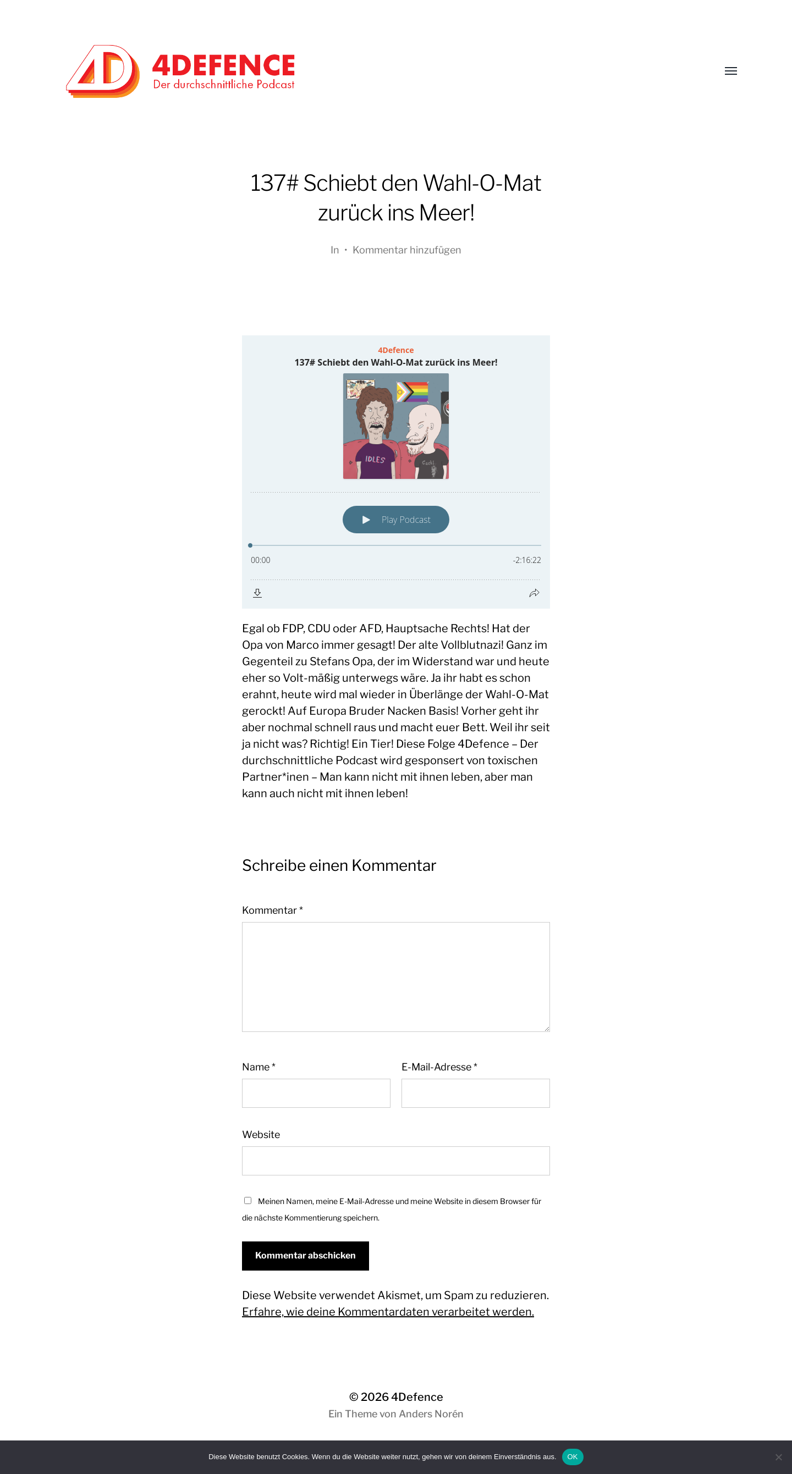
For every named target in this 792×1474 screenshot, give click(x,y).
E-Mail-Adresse (439, 1067)
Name (259, 1067)
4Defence (417, 1397)
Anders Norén (431, 1414)
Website (261, 1134)
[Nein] (778, 1456)
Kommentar (272, 910)
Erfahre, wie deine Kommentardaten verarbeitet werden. (388, 1311)
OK (573, 1457)
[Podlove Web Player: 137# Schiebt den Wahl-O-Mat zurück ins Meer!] (396, 472)
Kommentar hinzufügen (407, 250)
